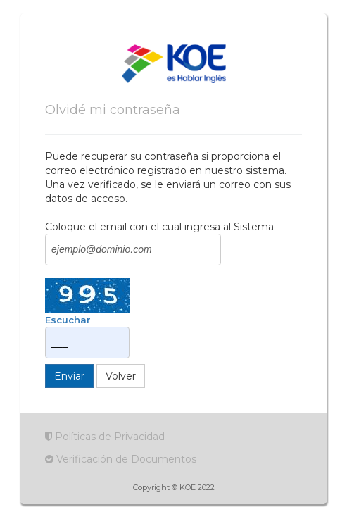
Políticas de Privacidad (105, 436)
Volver (121, 376)
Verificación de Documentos (120, 459)
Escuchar (68, 319)
